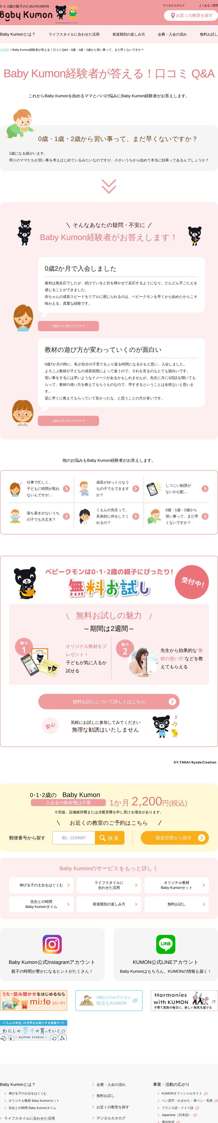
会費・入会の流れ (172, 34)
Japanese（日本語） (176, 1115)
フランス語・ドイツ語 (177, 1107)
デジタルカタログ (174, 5)
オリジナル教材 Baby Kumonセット (34, 1100)
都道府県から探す (174, 837)
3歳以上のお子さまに (119, 1000)
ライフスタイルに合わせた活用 (74, 34)
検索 (114, 838)
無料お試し (177, 904)
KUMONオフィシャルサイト (182, 1093)
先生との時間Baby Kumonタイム (41, 904)
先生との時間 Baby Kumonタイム (32, 1107)
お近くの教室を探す (113, 1107)
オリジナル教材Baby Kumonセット (177, 885)
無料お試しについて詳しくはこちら (109, 701)
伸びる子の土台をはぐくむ (41, 885)
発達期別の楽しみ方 (128, 34)
